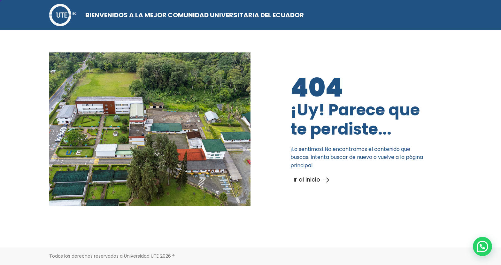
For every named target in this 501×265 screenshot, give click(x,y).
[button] (482, 246)
